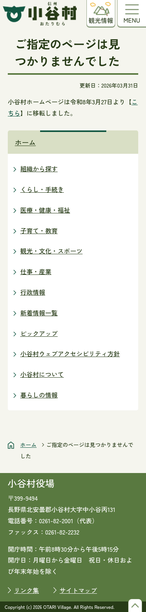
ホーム (25, 142)
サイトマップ (78, 590)
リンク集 (26, 590)
